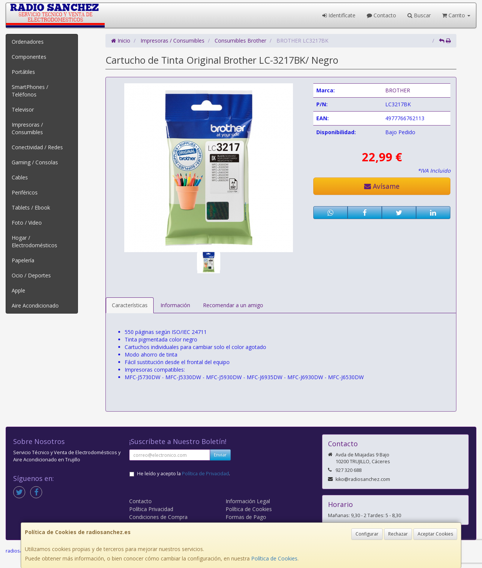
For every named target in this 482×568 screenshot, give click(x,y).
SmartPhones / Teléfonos (30, 90)
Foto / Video (27, 222)
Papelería (23, 260)
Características (130, 305)
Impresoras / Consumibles (27, 128)
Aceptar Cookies (435, 534)
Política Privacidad (151, 509)
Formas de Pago (246, 517)
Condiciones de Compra (158, 517)
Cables (20, 177)
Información (175, 305)
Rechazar (398, 534)
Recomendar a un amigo (233, 305)
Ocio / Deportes (31, 275)
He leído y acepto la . (183, 473)
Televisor (23, 109)
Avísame (382, 186)
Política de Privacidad (205, 473)
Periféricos (25, 192)
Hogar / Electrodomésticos (34, 241)
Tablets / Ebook (31, 207)
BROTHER (397, 90)
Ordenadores (28, 41)
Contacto (381, 15)
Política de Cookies (274, 558)
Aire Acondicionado (35, 305)
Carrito (456, 15)
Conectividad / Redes (37, 147)
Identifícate (338, 15)
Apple (18, 290)
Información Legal (248, 501)
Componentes (29, 56)
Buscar (419, 15)
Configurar (366, 534)
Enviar (220, 455)
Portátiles (23, 71)
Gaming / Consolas (35, 162)
